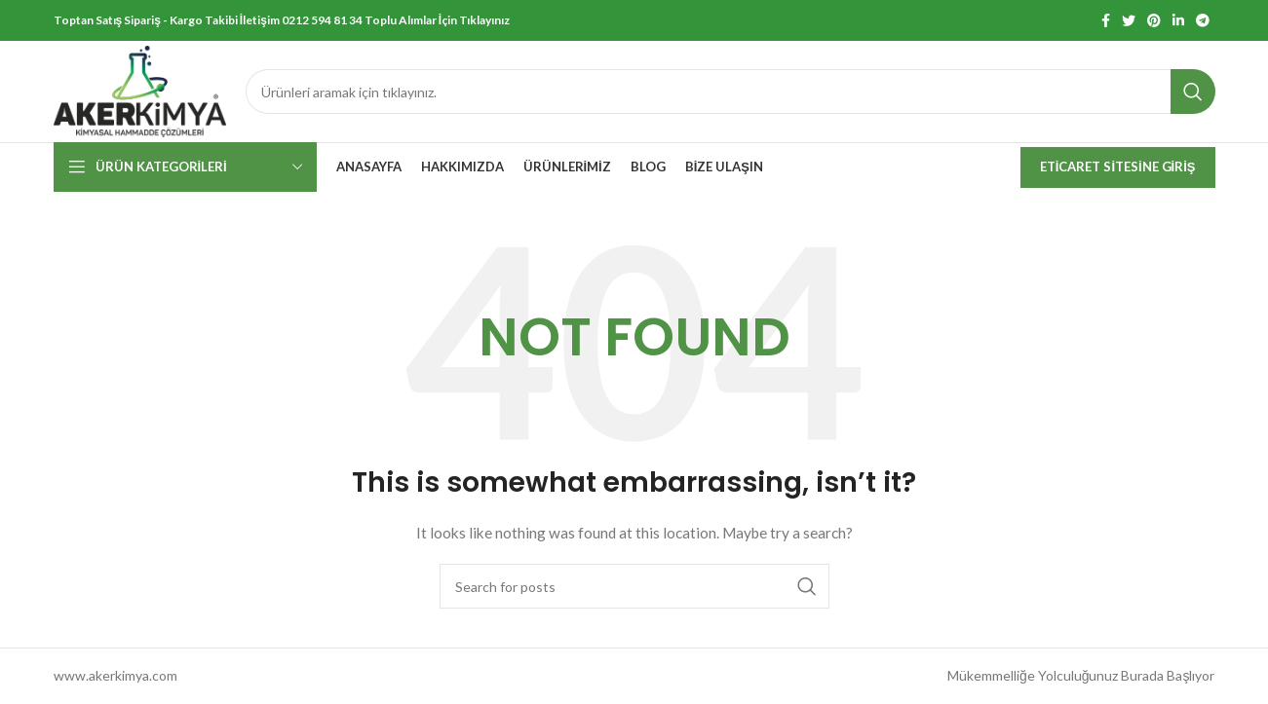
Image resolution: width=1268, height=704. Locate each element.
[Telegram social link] (1202, 20)
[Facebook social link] (1105, 20)
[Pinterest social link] (1154, 20)
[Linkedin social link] (1178, 20)
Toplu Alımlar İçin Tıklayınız (437, 20)
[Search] (730, 91)
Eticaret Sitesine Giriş (1118, 166)
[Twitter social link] (1128, 20)
